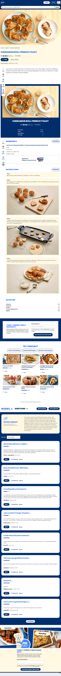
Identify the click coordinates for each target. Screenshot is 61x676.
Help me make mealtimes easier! (43, 334)
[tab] (7, 409)
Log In (53, 2)
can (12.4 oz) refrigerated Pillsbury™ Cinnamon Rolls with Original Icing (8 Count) (27, 145)
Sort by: (3, 416)
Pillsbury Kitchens (4, 63)
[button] (3, 75)
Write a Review (42, 408)
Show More (30, 602)
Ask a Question (54, 408)
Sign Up (46, 2)
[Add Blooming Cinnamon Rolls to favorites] (41, 392)
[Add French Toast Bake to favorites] (3, 371)
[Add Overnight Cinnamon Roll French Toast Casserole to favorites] (41, 372)
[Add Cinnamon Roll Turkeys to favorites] (3, 392)
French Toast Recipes (15, 47)
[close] (59, 672)
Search (57, 7)
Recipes (7, 47)
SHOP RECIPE (56, 141)
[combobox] (28, 7)
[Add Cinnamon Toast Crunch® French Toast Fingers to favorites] (22, 372)
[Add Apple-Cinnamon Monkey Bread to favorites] (22, 393)
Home (2, 47)
